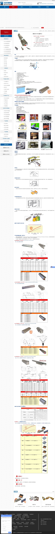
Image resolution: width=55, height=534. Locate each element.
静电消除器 (6, 55)
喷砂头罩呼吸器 (6, 118)
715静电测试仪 (6, 47)
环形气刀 (5, 93)
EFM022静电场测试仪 (7, 51)
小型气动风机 (6, 127)
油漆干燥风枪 (6, 134)
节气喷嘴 (5, 91)
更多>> (54, 491)
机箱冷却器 (6, 72)
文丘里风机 (6, 123)
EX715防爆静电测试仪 (7, 49)
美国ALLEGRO (6, 154)
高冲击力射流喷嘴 (7, 85)
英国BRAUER (6, 147)
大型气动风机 (6, 129)
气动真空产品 (6, 95)
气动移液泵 (6, 105)
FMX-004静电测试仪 (7, 41)
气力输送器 (22, 522)
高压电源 (5, 65)
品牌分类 (6, 144)
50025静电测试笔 (6, 45)
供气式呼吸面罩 (6, 116)
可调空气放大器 (6, 89)
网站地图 (53, 0)
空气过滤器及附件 (7, 114)
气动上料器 (27, 522)
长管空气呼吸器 (6, 108)
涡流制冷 (6, 68)
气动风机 (6, 120)
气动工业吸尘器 (12, 522)
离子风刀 (5, 87)
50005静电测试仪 (6, 43)
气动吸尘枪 (17, 522)
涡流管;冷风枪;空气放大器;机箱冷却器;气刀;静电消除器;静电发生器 (14, 27)
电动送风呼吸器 (6, 112)
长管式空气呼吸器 (7, 110)
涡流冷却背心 (6, 76)
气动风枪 (6, 131)
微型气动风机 (6, 125)
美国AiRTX (6, 151)
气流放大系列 (6, 78)
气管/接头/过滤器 (6, 138)
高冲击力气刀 (6, 83)
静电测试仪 (6, 38)
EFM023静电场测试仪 (7, 53)
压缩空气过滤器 (6, 141)
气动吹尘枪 (6, 136)
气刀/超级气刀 (6, 81)
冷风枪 (5, 74)
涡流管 (5, 70)
